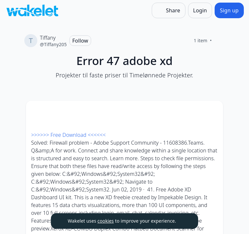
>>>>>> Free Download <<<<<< (68, 134)
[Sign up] (229, 10)
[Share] (168, 10)
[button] (213, 111)
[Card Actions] (213, 111)
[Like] (219, 40)
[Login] (200, 10)
